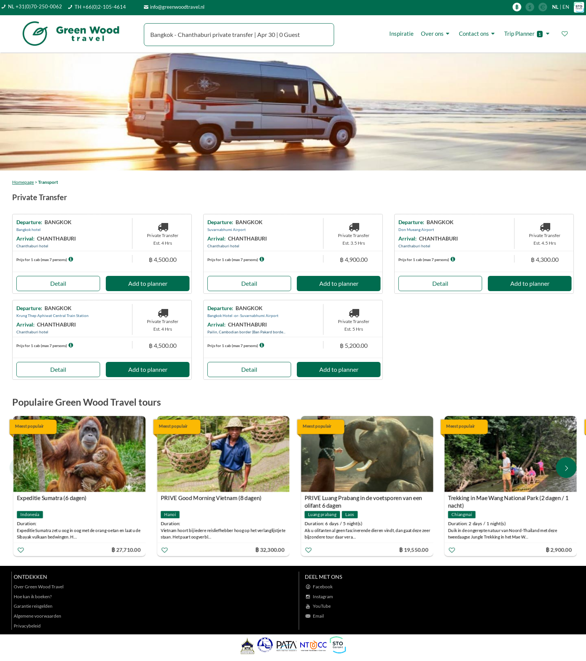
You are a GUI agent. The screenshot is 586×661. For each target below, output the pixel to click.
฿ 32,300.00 (269, 549)
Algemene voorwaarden (37, 616)
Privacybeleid (27, 626)
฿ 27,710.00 (125, 549)
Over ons (436, 33)
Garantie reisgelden (33, 606)
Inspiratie (401, 33)
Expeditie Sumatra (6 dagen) (51, 497)
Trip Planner (528, 33)
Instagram (323, 596)
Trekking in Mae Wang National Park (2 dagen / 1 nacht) (508, 498)
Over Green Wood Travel (39, 586)
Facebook (323, 586)
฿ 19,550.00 (413, 549)
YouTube (322, 606)
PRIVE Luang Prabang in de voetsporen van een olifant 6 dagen (363, 498)
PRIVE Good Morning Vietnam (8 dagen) (211, 497)
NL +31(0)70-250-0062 (35, 6)
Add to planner (147, 283)
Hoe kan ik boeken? (33, 596)
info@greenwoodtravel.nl (177, 7)
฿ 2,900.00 (559, 549)
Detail (58, 283)
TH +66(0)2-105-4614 (100, 7)
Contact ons (478, 33)
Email (318, 616)
